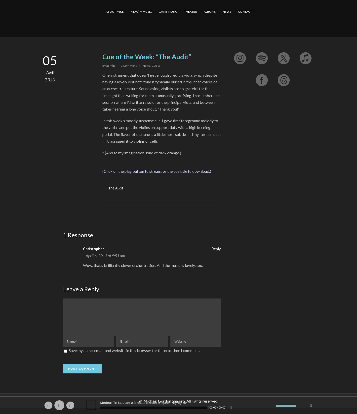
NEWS (227, 11)
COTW (156, 65)
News (146, 65)
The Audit (115, 188)
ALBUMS (210, 11)
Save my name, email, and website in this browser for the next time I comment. (134, 356)
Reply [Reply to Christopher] (216, 248)
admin (110, 65)
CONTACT (245, 11)
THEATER (190, 11)
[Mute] (272, 405)
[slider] (153, 408)
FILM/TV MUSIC (141, 11)
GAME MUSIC (168, 11)
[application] (178, 405)
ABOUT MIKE (115, 11)
